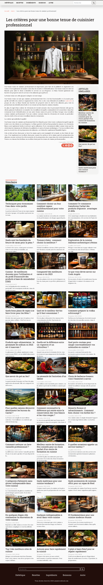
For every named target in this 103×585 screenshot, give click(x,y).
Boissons (42, 3)
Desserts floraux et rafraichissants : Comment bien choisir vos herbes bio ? (81, 410)
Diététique (9, 3)
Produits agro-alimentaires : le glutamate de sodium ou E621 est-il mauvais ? (19, 344)
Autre (51, 3)
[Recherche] (82, 2)
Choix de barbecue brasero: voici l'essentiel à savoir (81, 377)
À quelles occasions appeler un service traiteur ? (83, 445)
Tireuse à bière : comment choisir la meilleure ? (49, 241)
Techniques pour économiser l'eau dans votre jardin (19, 204)
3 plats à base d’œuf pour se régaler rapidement (81, 550)
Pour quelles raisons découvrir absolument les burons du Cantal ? (20, 410)
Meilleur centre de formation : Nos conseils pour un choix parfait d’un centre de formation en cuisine (87, 118)
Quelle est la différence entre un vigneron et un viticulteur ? (50, 344)
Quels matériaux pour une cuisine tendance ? (87, 170)
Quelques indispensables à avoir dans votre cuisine (49, 516)
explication (68, 101)
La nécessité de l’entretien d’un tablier (51, 377)
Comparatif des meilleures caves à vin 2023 (49, 273)
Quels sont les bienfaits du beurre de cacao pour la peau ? (19, 241)
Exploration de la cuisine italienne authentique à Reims (82, 241)
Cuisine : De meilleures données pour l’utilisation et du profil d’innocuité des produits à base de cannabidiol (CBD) (19, 276)
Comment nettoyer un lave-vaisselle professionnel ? (18, 445)
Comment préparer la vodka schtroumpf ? (81, 311)
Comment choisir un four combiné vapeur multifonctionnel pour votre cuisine (50, 207)
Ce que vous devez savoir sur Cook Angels (82, 273)
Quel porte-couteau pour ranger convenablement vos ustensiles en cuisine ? (81, 344)
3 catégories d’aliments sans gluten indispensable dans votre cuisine (18, 483)
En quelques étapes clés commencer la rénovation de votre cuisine (19, 517)
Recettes (19, 3)
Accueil (6, 11)
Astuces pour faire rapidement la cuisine (51, 550)
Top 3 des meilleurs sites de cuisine (18, 550)
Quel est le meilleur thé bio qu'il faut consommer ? (49, 311)
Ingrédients (31, 3)
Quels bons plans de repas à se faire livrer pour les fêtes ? (19, 311)
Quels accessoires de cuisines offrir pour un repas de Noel (82, 482)
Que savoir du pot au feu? (87, 145)
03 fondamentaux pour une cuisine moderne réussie (81, 516)
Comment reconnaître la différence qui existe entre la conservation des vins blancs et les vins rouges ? (51, 412)
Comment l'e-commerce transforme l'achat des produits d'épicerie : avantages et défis (82, 207)
